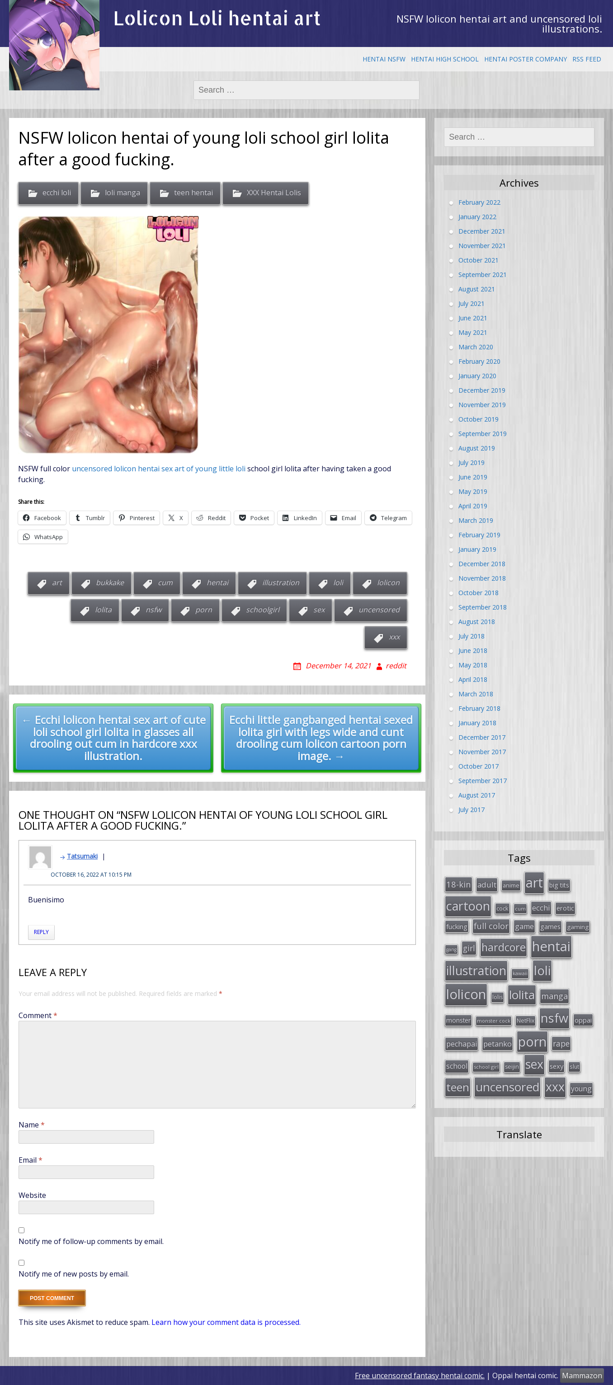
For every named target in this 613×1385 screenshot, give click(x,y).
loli (338, 582)
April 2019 (472, 506)
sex (319, 610)
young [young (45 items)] (581, 1089)
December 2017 (481, 737)
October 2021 (478, 260)
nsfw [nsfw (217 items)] (554, 1017)
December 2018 (481, 563)
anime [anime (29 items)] (511, 885)
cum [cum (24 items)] (520, 908)
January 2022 (477, 216)
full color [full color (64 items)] (491, 925)
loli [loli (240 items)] (542, 970)
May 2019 (472, 491)
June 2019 (472, 477)
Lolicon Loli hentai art (217, 18)
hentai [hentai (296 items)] (551, 946)
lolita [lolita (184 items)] (522, 994)
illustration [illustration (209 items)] (476, 970)
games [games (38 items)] (550, 926)
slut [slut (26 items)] (574, 1066)
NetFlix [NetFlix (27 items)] (525, 1020)
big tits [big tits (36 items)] (559, 885)
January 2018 (477, 722)
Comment (38, 1015)
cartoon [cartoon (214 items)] (468, 905)
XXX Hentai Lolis (274, 193)
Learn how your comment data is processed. (226, 1322)
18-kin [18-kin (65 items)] (458, 884)
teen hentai (193, 193)
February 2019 (479, 535)
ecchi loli (56, 193)
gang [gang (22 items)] (451, 949)
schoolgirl (262, 610)
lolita (103, 610)
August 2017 (476, 795)
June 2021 (472, 318)
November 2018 (482, 578)
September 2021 (482, 274)
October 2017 (478, 766)
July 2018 (471, 636)
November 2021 (482, 245)
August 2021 (476, 289)
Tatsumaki (82, 856)
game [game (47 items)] (524, 926)
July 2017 (471, 809)
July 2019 (471, 462)
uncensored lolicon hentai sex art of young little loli (158, 469)
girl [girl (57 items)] (469, 948)
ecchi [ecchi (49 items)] (541, 907)
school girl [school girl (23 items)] (486, 1066)
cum (165, 582)
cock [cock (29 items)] (502, 908)
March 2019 (475, 520)
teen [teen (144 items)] (457, 1087)
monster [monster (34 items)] (458, 1020)
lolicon (388, 582)
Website (32, 1195)
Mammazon (582, 1375)
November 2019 (482, 404)
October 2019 (478, 419)
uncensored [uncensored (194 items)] (507, 1087)
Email (30, 1160)
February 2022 (479, 202)
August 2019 (476, 448)
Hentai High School (445, 59)
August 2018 (476, 621)
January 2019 (477, 549)
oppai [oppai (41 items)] (583, 1019)
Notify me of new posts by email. (74, 1274)
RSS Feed (586, 59)
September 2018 (482, 607)
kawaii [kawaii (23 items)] (520, 973)
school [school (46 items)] (456, 1066)
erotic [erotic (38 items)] (565, 907)
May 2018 (472, 665)
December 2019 (481, 390)
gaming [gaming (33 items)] (578, 927)
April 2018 (472, 679)
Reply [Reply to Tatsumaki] (41, 932)
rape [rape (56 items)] (561, 1043)
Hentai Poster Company (525, 59)
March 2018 (475, 694)
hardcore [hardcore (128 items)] (503, 947)
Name (32, 1125)
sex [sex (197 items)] (534, 1064)
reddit (396, 666)
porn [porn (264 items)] (532, 1041)
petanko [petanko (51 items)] (497, 1043)
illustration (280, 582)
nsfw (153, 610)
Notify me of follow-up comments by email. (91, 1241)
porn (203, 610)
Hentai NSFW (384, 59)
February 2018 (479, 708)
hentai (217, 582)
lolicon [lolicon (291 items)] (466, 994)
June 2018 (472, 650)
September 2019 (482, 433)
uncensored (379, 610)
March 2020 (475, 347)
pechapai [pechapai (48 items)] (461, 1044)
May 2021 (472, 332)
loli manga (122, 193)
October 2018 (478, 592)
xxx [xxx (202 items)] (555, 1087)
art (57, 582)
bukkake (110, 582)
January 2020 (477, 375)
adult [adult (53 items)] (486, 884)
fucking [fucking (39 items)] (456, 926)
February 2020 (479, 361)
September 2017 (482, 780)
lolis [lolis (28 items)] (497, 997)
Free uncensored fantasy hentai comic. (420, 1375)
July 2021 (471, 303)
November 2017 (482, 751)
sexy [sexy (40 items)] (556, 1065)
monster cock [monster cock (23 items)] (493, 1020)
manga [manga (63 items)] (554, 996)
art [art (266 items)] (534, 882)
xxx (394, 637)
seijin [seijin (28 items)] (512, 1066)
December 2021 (481, 231)
